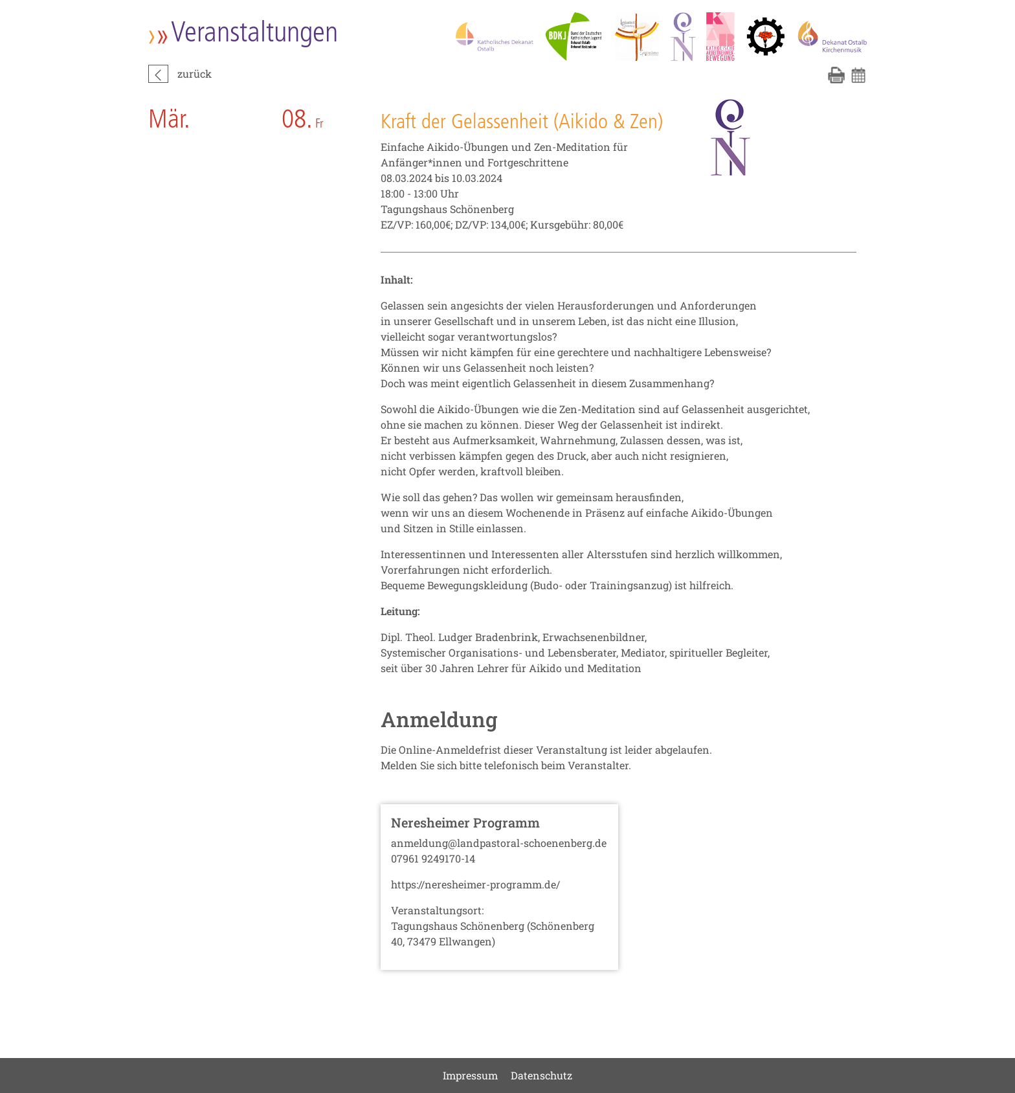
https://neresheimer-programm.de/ (475, 884)
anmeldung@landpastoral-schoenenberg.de (499, 843)
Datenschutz (541, 1075)
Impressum (470, 1075)
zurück (194, 73)
